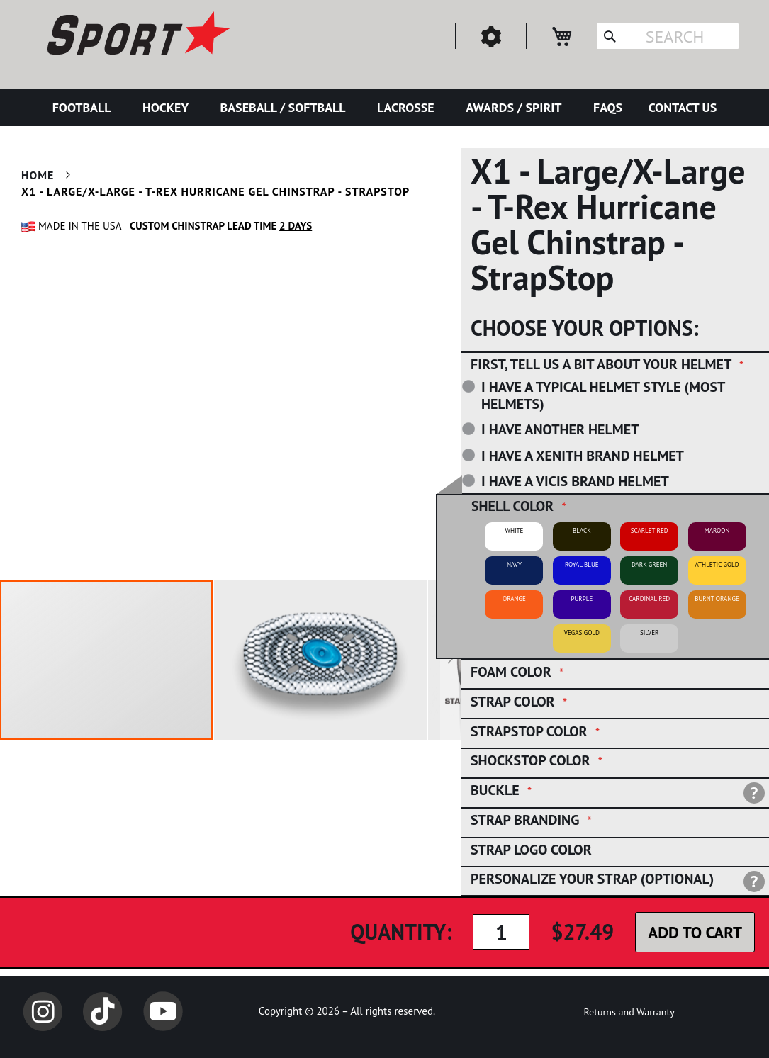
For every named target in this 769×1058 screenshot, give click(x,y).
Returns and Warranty (628, 1012)
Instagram (42, 1011)
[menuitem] (84, 107)
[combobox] (668, 36)
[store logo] (136, 35)
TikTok (103, 1011)
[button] (321, 660)
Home (37, 175)
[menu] (384, 107)
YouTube (163, 1011)
